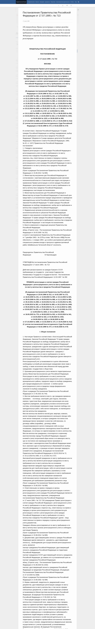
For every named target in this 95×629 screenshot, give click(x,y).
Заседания (42, 1)
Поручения (53, 1)
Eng (76, 1)
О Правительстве (31, 1)
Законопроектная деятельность (63, 1)
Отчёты (72, 1)
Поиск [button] (78, 2)
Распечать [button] (67, 5)
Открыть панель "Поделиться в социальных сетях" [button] (71, 5)
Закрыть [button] (79, 10)
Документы (47, 1)
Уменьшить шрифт (58, 5)
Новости (37, 1)
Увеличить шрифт (62, 5)
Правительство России (21, 1)
